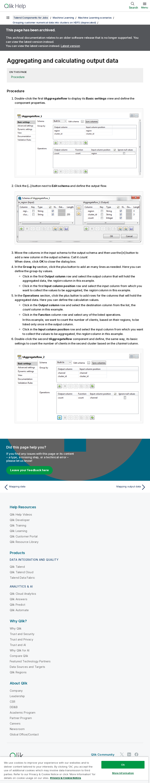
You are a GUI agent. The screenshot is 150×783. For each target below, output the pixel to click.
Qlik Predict (17, 604)
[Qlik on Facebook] (136, 754)
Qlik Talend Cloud (21, 572)
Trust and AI (18, 645)
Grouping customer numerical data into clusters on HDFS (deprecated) (54, 22)
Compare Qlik (19, 655)
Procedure (18, 77)
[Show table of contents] (8, 17)
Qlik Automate (19, 610)
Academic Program (23, 712)
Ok (123, 764)
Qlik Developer (20, 520)
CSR (12, 701)
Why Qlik (15, 628)
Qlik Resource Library (24, 542)
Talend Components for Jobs (30, 17)
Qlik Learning (18, 531)
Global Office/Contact (24, 734)
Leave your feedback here (29, 470)
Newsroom (17, 729)
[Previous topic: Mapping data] (38, 487)
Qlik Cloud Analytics (23, 593)
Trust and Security (22, 634)
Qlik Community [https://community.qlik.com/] (102, 754)
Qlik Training (18, 525)
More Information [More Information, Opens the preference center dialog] (123, 773)
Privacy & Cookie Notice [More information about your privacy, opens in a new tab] (65, 777)
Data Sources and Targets (27, 666)
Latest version (70, 46)
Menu (144, 7)
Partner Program (21, 718)
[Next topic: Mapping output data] (111, 487)
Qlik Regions (18, 672)
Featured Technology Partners (30, 661)
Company (16, 690)
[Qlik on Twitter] (122, 754)
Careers (15, 723)
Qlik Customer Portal (24, 536)
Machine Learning (63, 17)
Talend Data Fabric (22, 577)
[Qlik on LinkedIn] (129, 754)
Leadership (17, 696)
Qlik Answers (18, 599)
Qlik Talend (17, 566)
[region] (74, 770)
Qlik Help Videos (21, 514)
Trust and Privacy (21, 639)
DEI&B (14, 707)
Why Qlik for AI (19, 650)
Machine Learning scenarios (95, 17)
